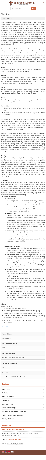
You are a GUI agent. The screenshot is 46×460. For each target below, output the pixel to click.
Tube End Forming (8, 397)
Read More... (5, 327)
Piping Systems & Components (12, 415)
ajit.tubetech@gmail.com (15, 444)
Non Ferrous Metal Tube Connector (14, 411)
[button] (14, 439)
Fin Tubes (5, 393)
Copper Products (7, 404)
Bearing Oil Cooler (8, 419)
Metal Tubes (6, 389)
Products (5, 384)
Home (3, 18)
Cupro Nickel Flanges (9, 408)
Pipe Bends (6, 400)
